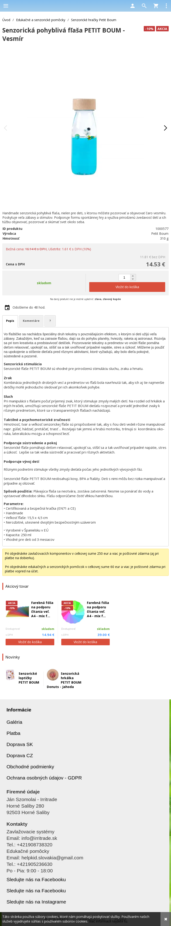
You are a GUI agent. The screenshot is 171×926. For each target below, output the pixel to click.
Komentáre (31, 321)
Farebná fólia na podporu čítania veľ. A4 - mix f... (42, 609)
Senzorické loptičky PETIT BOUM (29, 678)
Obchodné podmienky (30, 766)
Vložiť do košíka (30, 642)
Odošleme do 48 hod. (29, 307)
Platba (14, 733)
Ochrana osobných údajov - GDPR (44, 777)
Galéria (14, 722)
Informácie (19, 709)
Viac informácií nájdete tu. (108, 921)
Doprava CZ (20, 755)
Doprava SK (20, 744)
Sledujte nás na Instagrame (36, 901)
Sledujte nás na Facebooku (36, 879)
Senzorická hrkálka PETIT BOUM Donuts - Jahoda (64, 680)
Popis (10, 321)
